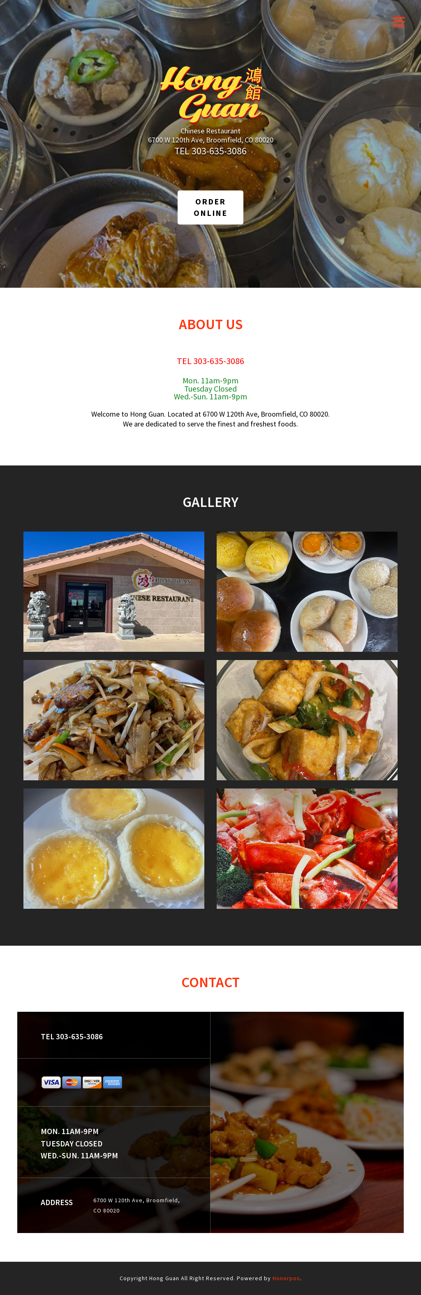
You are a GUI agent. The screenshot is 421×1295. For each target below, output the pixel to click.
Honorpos (286, 1278)
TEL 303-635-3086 (210, 151)
